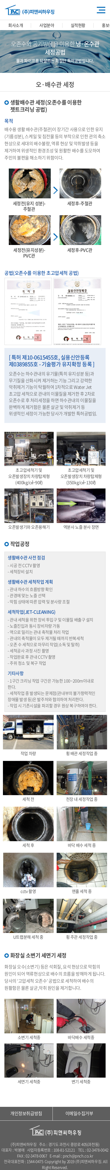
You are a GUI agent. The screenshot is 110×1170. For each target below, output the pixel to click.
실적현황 (78, 25)
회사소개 (15, 25)
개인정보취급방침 (26, 1113)
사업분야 (46, 25)
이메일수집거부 (79, 1113)
